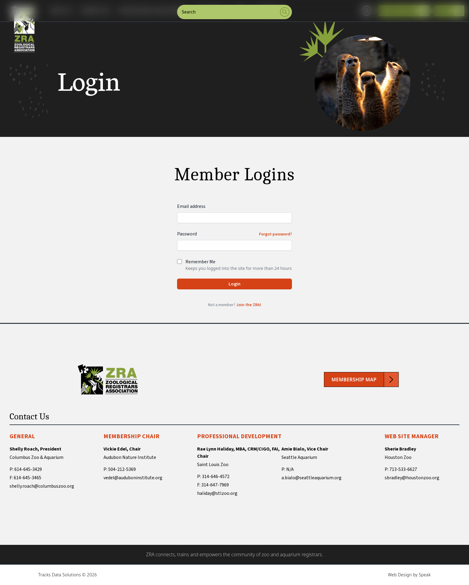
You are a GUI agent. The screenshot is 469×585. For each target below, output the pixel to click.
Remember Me (200, 262)
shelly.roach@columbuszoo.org (42, 486)
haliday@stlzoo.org (217, 493)
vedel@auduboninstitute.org (132, 477)
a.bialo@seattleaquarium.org (311, 477)
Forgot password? (275, 234)
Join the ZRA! (248, 305)
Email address (191, 206)
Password (187, 234)
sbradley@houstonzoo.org (412, 477)
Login (234, 284)
